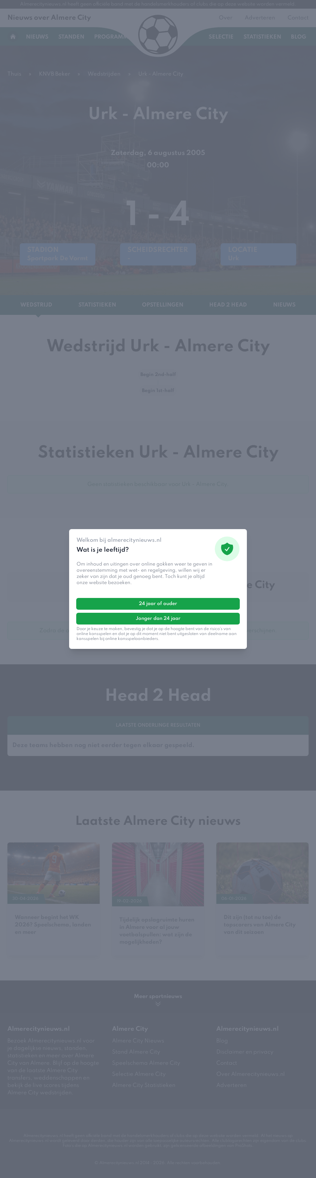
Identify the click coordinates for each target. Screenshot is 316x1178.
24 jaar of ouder (158, 603)
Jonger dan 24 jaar (158, 618)
